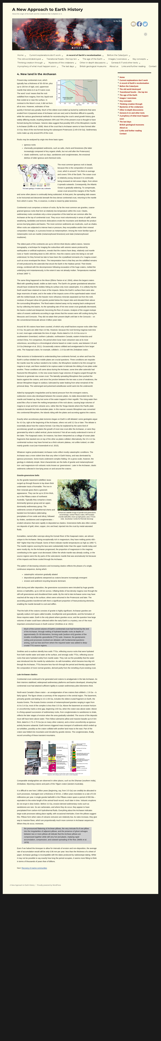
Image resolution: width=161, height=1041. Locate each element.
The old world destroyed (29, 59)
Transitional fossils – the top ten (62, 59)
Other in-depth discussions (92, 63)
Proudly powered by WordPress (49, 885)
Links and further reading (133, 66)
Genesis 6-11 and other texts (124, 63)
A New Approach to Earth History (47, 9)
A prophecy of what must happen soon (36, 66)
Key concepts (139, 59)
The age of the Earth (92, 59)
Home (20, 55)
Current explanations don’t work (45, 55)
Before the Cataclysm (117, 55)
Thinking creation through (30, 63)
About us (114, 66)
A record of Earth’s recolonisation (83, 55)
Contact (152, 66)
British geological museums (93, 66)
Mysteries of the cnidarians (61, 63)
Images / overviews (117, 59)
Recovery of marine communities (34, 868)
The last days (68, 66)
